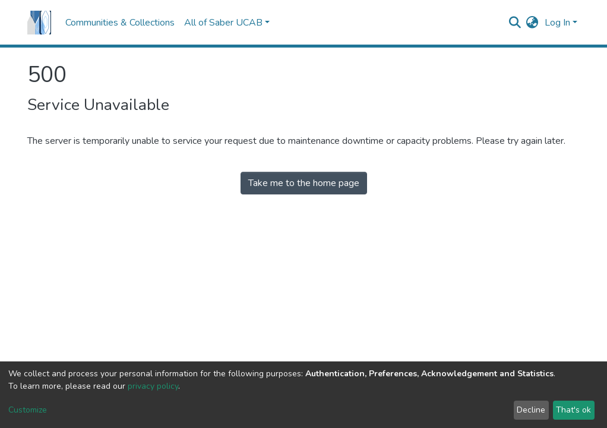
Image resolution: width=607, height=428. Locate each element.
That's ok (573, 410)
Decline (531, 410)
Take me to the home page (303, 183)
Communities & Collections (120, 22)
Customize (27, 410)
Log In (557, 22)
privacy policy (153, 386)
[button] (532, 22)
